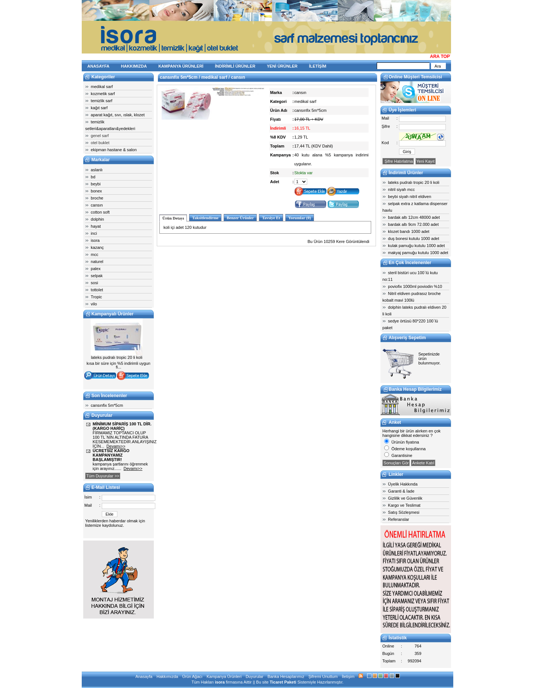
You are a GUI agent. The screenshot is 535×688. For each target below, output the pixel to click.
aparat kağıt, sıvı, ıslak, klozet (118, 115)
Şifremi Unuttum (323, 676)
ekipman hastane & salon (114, 149)
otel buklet (100, 142)
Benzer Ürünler (240, 217)
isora (95, 240)
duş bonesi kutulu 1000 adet (413, 238)
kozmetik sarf (103, 93)
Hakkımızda (167, 676)
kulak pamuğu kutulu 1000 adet (416, 245)
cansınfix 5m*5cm (107, 405)
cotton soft (100, 212)
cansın (97, 205)
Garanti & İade (401, 491)
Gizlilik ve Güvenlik (405, 498)
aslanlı (97, 170)
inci (94, 233)
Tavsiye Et (271, 217)
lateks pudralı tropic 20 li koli (413, 182)
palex (95, 268)
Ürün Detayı (173, 218)
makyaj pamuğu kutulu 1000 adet (418, 252)
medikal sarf (102, 86)
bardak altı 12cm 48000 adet (414, 217)
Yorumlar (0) (299, 217)
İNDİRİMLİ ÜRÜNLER (235, 66)
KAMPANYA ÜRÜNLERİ (180, 66)
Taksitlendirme (205, 217)
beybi (95, 184)
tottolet (97, 290)
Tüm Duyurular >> (102, 476)
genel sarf (99, 135)
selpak (97, 275)
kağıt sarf (99, 108)
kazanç (97, 247)
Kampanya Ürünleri (224, 676)
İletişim (348, 676)
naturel (97, 261)
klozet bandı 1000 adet (408, 231)
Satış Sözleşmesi (403, 512)
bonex (96, 191)
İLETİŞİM (317, 66)
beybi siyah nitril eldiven (409, 196)
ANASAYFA (98, 66)
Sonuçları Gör (396, 463)
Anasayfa (143, 676)
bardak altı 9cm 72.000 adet (413, 224)
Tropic (96, 297)
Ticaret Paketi (283, 682)
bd (93, 177)
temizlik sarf (101, 100)
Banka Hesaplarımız (286, 676)
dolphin (97, 219)
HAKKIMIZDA (134, 66)
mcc (94, 254)
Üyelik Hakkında (402, 484)
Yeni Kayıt (425, 161)
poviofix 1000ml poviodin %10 (415, 286)
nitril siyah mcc (401, 189)
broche (97, 198)
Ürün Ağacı (192, 676)
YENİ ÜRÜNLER (282, 66)
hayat (96, 226)
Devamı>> (116, 446)
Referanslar (398, 519)
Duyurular (254, 676)
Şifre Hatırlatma (398, 161)
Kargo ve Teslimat (404, 505)
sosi (94, 282)
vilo (94, 304)
